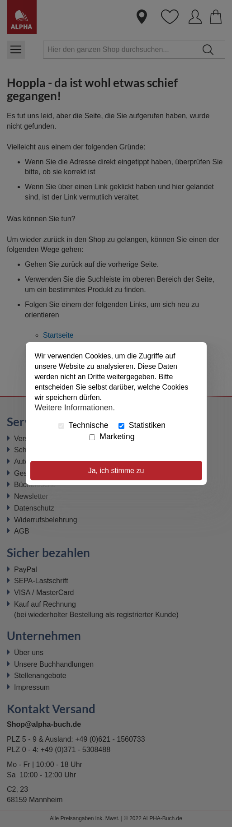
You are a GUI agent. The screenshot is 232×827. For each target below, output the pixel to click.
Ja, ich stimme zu (116, 470)
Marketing (111, 436)
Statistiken (142, 425)
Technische (83, 425)
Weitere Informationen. (75, 407)
